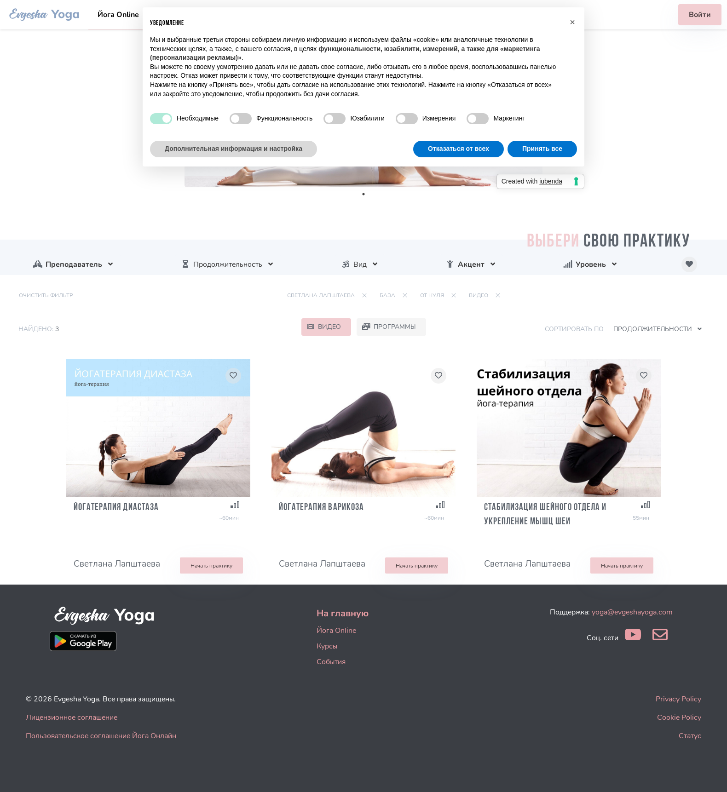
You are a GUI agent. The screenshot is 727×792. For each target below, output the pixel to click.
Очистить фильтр (46, 295)
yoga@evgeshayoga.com (632, 612)
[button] (572, 22)
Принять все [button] (542, 148)
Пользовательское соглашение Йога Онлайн (101, 736)
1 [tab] (363, 194)
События (331, 662)
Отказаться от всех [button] (458, 148)
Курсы (327, 646)
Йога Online (118, 15)
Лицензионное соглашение (71, 717)
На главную (343, 613)
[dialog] (709, 773)
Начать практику (211, 565)
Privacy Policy (678, 699)
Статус (690, 736)
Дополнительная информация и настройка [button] (233, 148)
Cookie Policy (679, 717)
